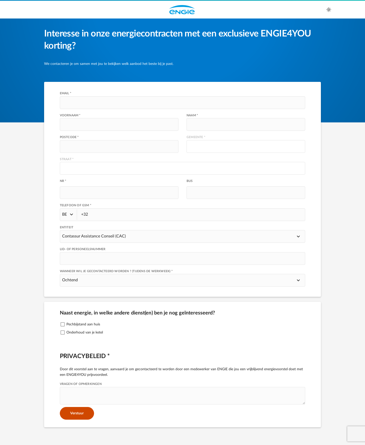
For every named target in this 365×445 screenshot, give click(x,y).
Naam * (192, 115)
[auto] (329, 9)
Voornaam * (70, 115)
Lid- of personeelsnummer (83, 249)
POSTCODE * (69, 137)
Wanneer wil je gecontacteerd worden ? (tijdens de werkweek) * (116, 271)
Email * (65, 93)
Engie (182, 9)
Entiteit (67, 227)
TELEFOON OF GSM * (75, 205)
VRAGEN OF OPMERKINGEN (81, 383)
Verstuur (77, 413)
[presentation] (119, 146)
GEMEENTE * (196, 137)
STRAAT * (67, 159)
